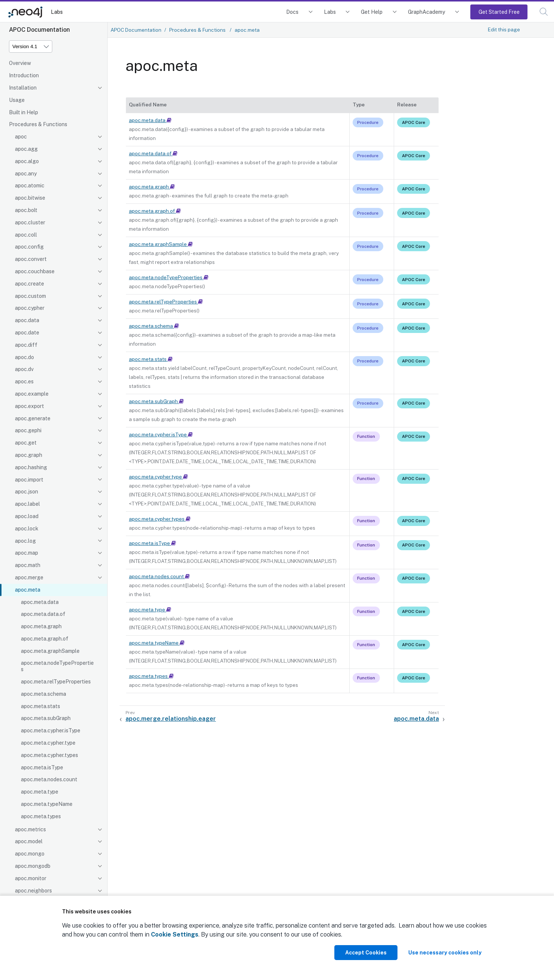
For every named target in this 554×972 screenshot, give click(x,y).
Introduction (24, 75)
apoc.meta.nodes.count (49, 779)
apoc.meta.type (39, 792)
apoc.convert (31, 259)
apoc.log (25, 541)
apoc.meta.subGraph (46, 718)
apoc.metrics (30, 829)
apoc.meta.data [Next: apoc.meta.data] (416, 718)
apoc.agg (26, 149)
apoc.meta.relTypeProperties (56, 682)
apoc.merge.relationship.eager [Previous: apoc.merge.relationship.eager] (171, 718)
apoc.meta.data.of (43, 614)
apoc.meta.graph (41, 626)
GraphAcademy (426, 12)
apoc (21, 137)
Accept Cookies (366, 953)
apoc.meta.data (40, 602)
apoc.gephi (28, 430)
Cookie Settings (174, 934)
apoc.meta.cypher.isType (50, 730)
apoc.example (32, 394)
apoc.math (27, 565)
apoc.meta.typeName (46, 804)
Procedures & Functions (38, 124)
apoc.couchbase (35, 271)
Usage (17, 100)
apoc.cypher (29, 308)
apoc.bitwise (30, 198)
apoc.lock (26, 529)
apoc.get (26, 443)
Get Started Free (499, 12)
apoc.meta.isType (42, 767)
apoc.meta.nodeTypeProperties (57, 666)
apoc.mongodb (32, 866)
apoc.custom (30, 296)
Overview (20, 63)
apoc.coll (26, 235)
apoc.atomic (29, 186)
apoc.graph (28, 455)
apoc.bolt (26, 210)
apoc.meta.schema (43, 694)
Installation (23, 88)
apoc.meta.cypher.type (48, 743)
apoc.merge (29, 577)
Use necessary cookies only (445, 953)
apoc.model (29, 841)
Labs (57, 12)
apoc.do (24, 357)
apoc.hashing (31, 467)
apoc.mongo (29, 854)
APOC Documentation (136, 30)
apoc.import (29, 480)
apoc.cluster (30, 222)
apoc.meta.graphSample (50, 651)
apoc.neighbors (33, 891)
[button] (543, 11)
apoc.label (27, 504)
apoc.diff (26, 345)
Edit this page (504, 29)
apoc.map (26, 553)
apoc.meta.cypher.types (49, 755)
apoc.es (24, 381)
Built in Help (23, 112)
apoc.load (26, 516)
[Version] (30, 46)
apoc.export (29, 406)
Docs (292, 12)
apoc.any (26, 174)
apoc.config (29, 247)
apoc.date (27, 333)
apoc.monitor (30, 878)
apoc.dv (24, 369)
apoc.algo (27, 161)
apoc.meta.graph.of (44, 639)
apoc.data (27, 320)
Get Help (372, 12)
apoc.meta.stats (40, 706)
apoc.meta (27, 590)
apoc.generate (32, 418)
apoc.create (29, 284)
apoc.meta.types (41, 816)
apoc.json (26, 492)
